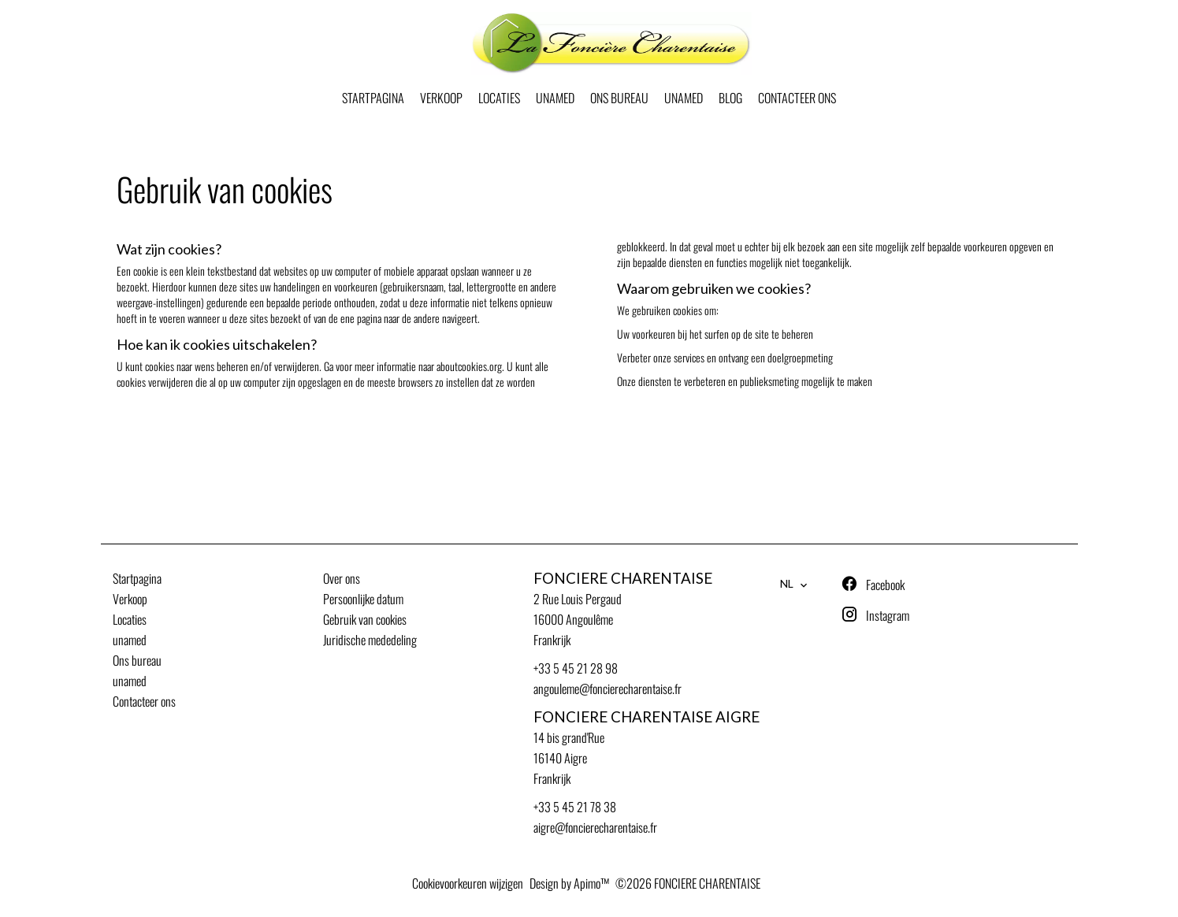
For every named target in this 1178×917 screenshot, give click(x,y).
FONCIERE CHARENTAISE (622, 578)
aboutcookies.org (469, 366)
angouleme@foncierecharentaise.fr (607, 688)
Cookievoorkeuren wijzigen (467, 883)
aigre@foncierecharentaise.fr (595, 827)
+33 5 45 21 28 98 (575, 668)
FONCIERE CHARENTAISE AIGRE (646, 717)
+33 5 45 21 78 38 (574, 806)
